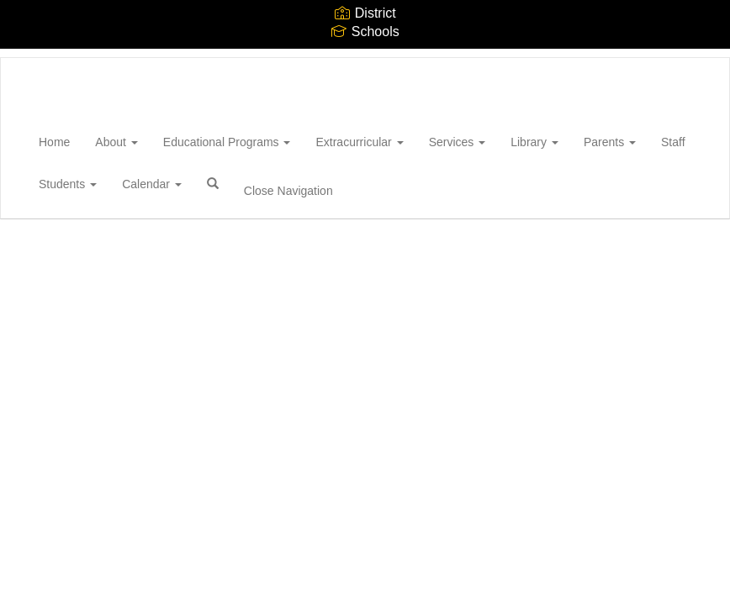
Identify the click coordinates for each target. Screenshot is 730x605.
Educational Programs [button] (227, 142)
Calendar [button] (152, 184)
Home (54, 142)
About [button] (116, 142)
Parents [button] (610, 142)
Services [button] (457, 142)
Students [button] (68, 184)
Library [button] (534, 142)
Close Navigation (288, 190)
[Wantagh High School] (26, 58)
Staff (673, 142)
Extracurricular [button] (359, 142)
